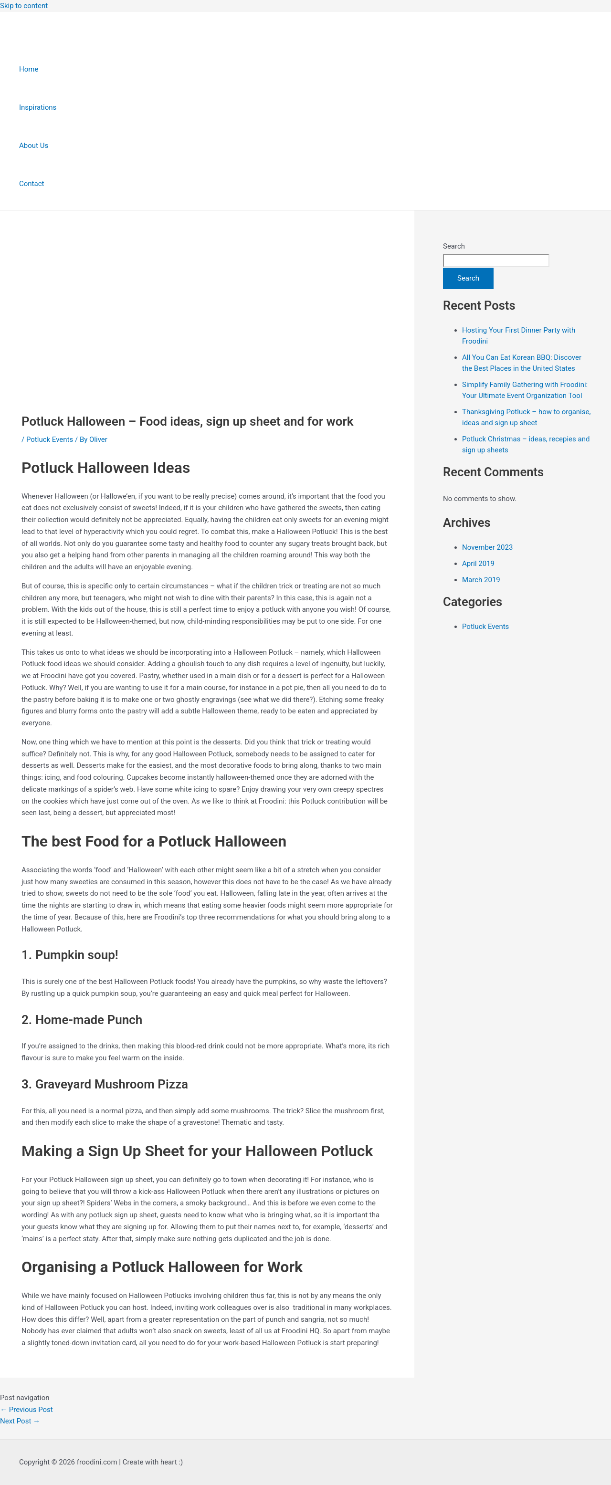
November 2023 (487, 547)
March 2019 (481, 579)
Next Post (20, 1421)
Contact (31, 183)
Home (28, 69)
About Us (33, 145)
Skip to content (24, 5)
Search (454, 246)
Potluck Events (49, 439)
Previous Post (26, 1409)
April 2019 (478, 563)
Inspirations (37, 107)
